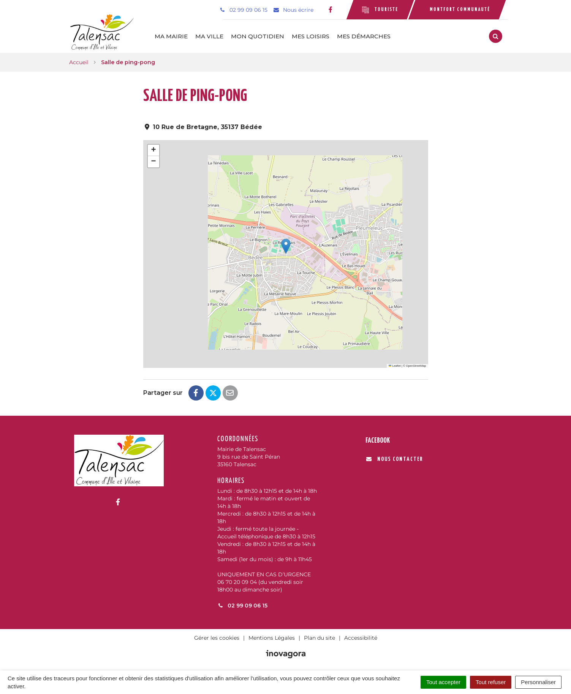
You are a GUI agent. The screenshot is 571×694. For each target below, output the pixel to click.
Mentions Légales (271, 637)
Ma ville (212, 35)
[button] (286, 246)
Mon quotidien (260, 35)
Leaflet (395, 365)
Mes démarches (367, 35)
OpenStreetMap (416, 365)
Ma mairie (174, 35)
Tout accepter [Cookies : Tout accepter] (443, 682)
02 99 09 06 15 (242, 605)
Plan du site (319, 637)
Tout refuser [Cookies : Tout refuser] (491, 682)
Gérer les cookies (216, 637)
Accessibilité (360, 637)
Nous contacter (394, 458)
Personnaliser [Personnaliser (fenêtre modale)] (538, 682)
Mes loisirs (313, 35)
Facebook (377, 440)
